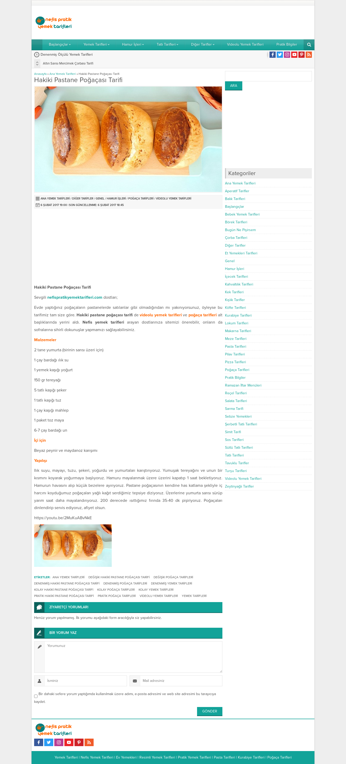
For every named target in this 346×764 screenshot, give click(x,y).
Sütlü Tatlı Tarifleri (239, 447)
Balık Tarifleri (235, 199)
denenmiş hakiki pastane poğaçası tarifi (67, 583)
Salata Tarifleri (236, 401)
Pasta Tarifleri (235, 346)
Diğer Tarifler (82, 198)
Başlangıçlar (234, 206)
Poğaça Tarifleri (141, 198)
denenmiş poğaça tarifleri (125, 583)
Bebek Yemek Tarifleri (242, 214)
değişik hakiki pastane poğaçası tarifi (119, 577)
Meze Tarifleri (235, 339)
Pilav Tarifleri (235, 354)
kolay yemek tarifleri (156, 589)
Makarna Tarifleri (238, 331)
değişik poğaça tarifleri (173, 577)
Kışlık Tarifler (235, 300)
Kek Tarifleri (234, 292)
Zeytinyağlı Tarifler (239, 486)
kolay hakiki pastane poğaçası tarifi (63, 589)
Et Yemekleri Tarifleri (241, 253)
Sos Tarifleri (234, 440)
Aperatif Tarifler (237, 191)
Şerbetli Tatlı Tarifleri (241, 424)
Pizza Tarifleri (235, 362)
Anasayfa (40, 74)
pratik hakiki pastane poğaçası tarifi (64, 596)
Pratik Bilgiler (235, 377)
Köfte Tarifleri (235, 307)
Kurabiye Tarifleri (238, 315)
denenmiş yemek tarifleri (171, 583)
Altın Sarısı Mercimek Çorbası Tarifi (68, 63)
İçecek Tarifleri (236, 276)
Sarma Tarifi (234, 408)
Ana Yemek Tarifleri (62, 74)
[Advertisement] (218, 22)
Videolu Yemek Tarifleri (173, 198)
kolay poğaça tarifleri (116, 589)
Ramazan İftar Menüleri (243, 385)
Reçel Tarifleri (236, 393)
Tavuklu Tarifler (237, 463)
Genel (100, 198)
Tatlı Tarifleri (234, 455)
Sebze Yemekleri (238, 416)
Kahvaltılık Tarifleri (239, 284)
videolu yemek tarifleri (159, 596)
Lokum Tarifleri (236, 323)
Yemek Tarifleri (194, 596)
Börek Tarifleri (236, 222)
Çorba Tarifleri (236, 237)
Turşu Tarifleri (236, 471)
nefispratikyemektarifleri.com (74, 297)
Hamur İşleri (116, 198)
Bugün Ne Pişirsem (240, 230)
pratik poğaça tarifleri (117, 596)
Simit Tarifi (233, 432)
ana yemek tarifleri (68, 577)
